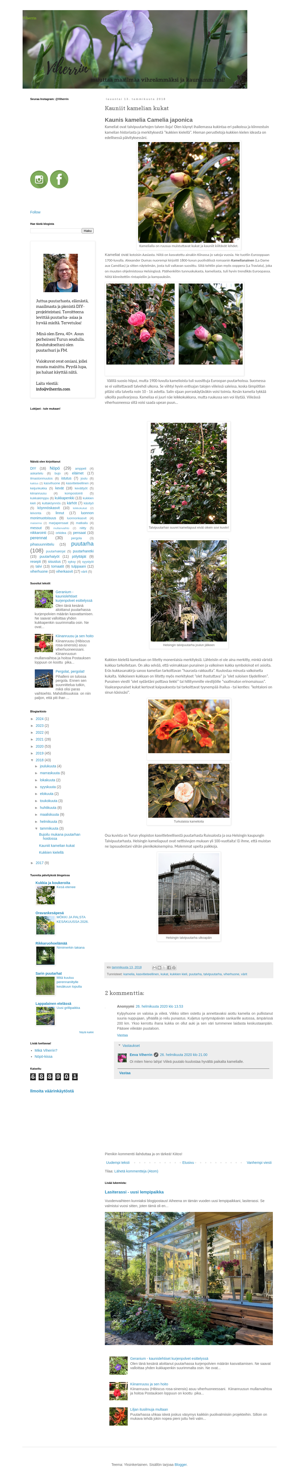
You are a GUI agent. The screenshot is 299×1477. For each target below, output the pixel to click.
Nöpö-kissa (44, 1056)
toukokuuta (49, 801)
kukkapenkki (64, 498)
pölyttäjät (79, 556)
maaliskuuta (50, 814)
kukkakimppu (39, 498)
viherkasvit (64, 571)
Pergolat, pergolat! (70, 671)
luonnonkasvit (77, 518)
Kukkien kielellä (51, 852)
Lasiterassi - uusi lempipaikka (134, 1192)
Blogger (181, 1465)
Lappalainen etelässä (53, 1004)
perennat (38, 537)
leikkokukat (80, 508)
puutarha (195, 974)
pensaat (79, 533)
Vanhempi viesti (259, 1163)
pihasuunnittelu (42, 544)
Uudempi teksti (118, 1163)
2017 (40, 863)
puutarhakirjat (55, 551)
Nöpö (55, 468)
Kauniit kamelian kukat (57, 846)
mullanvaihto (61, 528)
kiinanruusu (38, 493)
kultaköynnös (51, 503)
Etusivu (188, 1163)
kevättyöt (81, 488)
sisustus (54, 562)
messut (36, 528)
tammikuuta (49, 828)
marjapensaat (58, 523)
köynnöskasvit (49, 508)
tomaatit (57, 566)
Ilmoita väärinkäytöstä (52, 1091)
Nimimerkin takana (71, 947)
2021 (40, 739)
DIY (33, 468)
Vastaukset (131, 1046)
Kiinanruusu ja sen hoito (149, 1384)
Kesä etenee (66, 887)
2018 (40, 760)
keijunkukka (38, 488)
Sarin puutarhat (49, 973)
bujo (58, 473)
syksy (72, 562)
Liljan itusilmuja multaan (149, 1409)
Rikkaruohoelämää (51, 943)
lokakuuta (48, 780)
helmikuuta (49, 822)
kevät (59, 488)
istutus (66, 478)
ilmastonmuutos (41, 478)
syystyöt (88, 562)
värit (244, 974)
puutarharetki (83, 551)
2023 (40, 726)
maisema (36, 523)
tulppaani (78, 566)
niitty (83, 528)
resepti (35, 562)
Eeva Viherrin (141, 1055)
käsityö (89, 503)
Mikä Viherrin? (46, 1050)
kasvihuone (52, 483)
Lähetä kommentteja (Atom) (136, 1171)
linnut (60, 513)
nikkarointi (38, 533)
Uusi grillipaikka (68, 1008)
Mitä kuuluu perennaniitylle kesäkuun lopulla (69, 982)
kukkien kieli (178, 974)
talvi (39, 566)
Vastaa (122, 1035)
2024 (40, 719)
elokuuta (47, 794)
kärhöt (72, 503)
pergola (76, 538)
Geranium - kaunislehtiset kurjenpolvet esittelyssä (169, 1358)
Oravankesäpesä (50, 913)
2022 (40, 732)
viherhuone (231, 974)
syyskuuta (48, 787)
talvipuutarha (212, 974)
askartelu (36, 473)
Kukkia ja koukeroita (53, 883)
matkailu (82, 523)
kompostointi (74, 493)
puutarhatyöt (49, 556)
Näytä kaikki (86, 1032)
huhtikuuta (48, 808)
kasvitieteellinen (147, 974)
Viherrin (29, 18)
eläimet (78, 473)
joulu (84, 478)
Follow (35, 212)
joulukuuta (48, 766)
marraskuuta (50, 773)
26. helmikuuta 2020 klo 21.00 (183, 1055)
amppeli (80, 468)
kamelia (128, 974)
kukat (164, 974)
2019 (40, 753)
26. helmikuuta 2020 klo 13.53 (159, 1006)
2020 (40, 746)
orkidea (61, 533)
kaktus (34, 483)
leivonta (35, 513)
